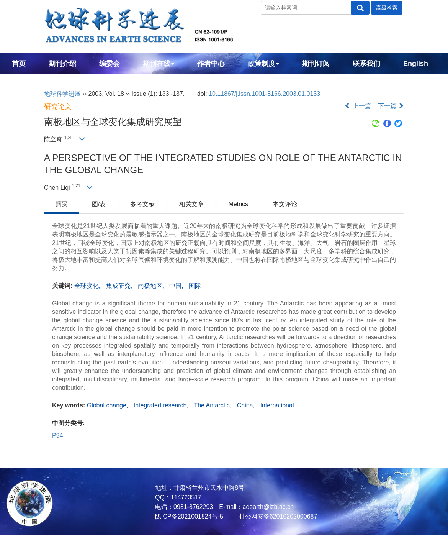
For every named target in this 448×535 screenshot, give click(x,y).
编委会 (109, 63)
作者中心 (211, 63)
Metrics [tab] (238, 204)
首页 (19, 63)
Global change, (108, 405)
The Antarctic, (213, 405)
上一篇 (358, 106)
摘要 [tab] (62, 203)
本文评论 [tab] (285, 204)
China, (247, 405)
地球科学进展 (62, 93)
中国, (177, 285)
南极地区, (152, 285)
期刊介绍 (62, 63)
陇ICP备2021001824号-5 (189, 516)
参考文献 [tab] (142, 204)
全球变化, (88, 285)
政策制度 (263, 63)
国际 (195, 285)
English (415, 63)
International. (278, 405)
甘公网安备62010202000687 (277, 516)
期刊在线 (158, 63)
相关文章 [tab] (191, 204)
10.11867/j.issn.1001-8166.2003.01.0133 (264, 93)
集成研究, (120, 285)
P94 (57, 435)
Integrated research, (162, 405)
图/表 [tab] (99, 204)
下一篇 (391, 106)
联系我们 (366, 63)
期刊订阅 (316, 63)
